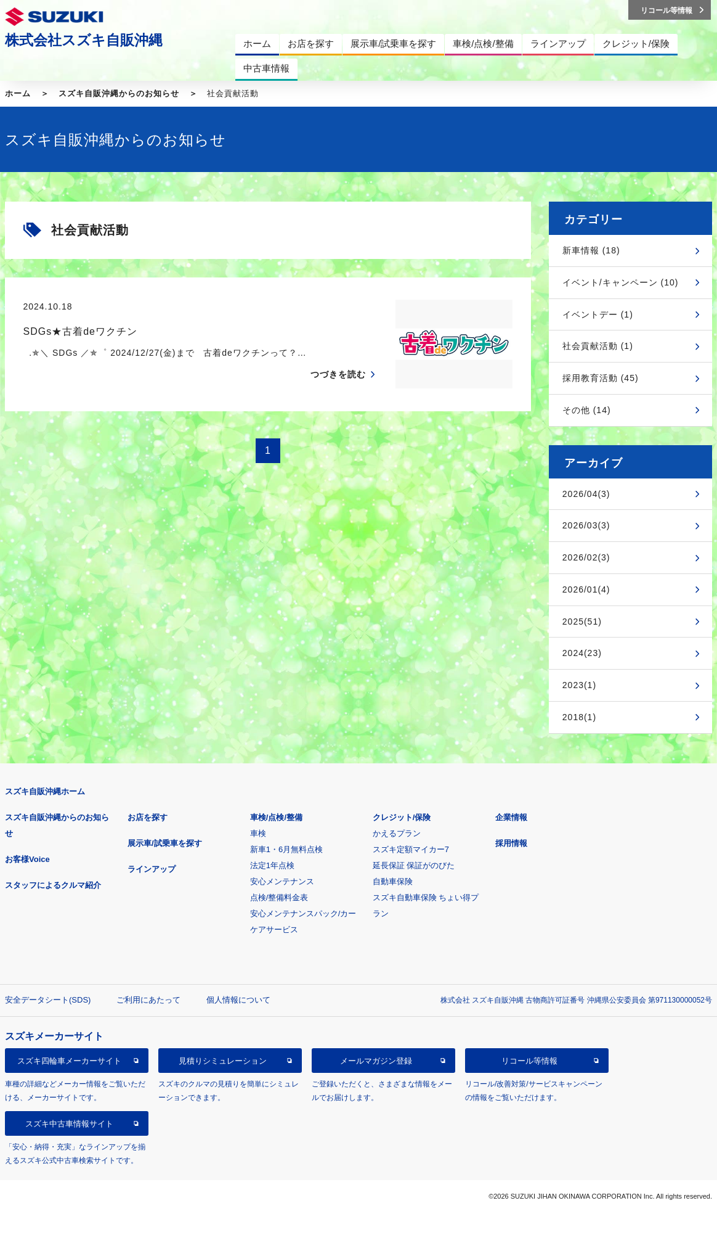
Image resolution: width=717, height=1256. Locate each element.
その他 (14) (586, 410)
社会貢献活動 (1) (597, 346)
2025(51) (582, 621)
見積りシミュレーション (223, 1060)
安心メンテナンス (282, 881)
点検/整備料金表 (279, 897)
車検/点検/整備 (276, 817)
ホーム (18, 93)
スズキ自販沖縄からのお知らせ (119, 93)
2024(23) (582, 653)
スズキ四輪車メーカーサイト (69, 1060)
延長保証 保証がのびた (414, 865)
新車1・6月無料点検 (286, 849)
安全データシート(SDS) (48, 999)
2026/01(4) (586, 589)
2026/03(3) (586, 525)
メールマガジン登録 (376, 1060)
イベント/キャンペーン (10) (620, 282)
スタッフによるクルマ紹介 (53, 885)
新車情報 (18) (591, 250)
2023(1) (579, 685)
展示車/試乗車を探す (165, 843)
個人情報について (238, 999)
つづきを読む (338, 374)
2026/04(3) (586, 494)
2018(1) (579, 717)
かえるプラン (397, 833)
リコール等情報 (529, 1060)
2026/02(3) (586, 557)
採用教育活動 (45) (600, 378)
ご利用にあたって (148, 999)
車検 (258, 833)
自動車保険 (393, 881)
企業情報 (511, 817)
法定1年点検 (272, 865)
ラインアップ (152, 869)
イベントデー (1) (597, 314)
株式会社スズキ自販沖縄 (84, 40)
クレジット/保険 (402, 817)
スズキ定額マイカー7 (411, 849)
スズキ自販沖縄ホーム (45, 791)
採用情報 (511, 843)
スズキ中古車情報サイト (69, 1123)
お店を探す (148, 817)
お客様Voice (27, 859)
